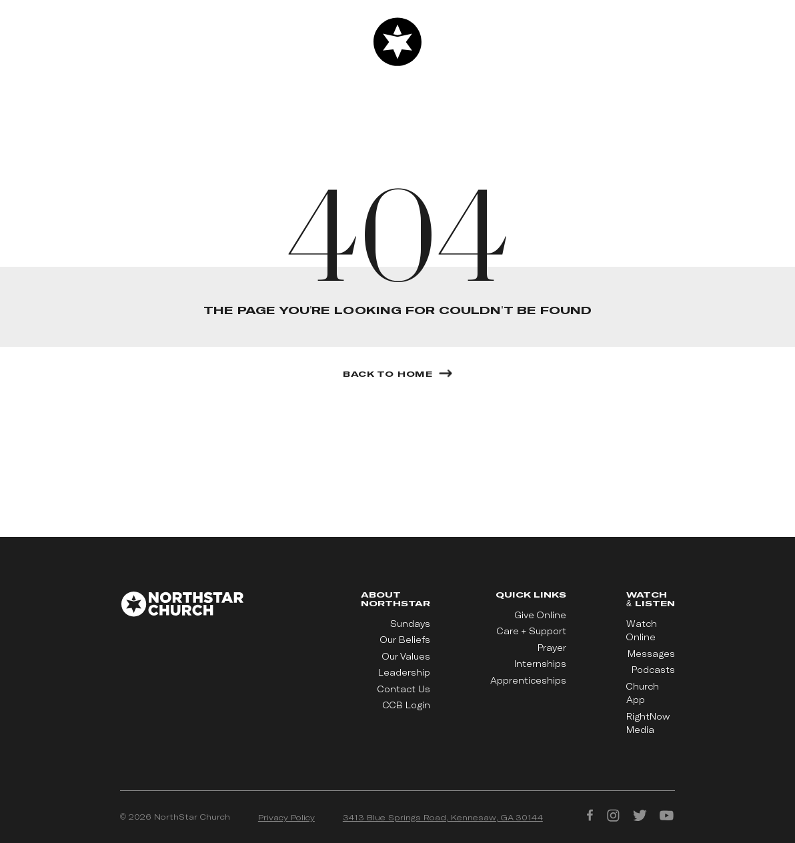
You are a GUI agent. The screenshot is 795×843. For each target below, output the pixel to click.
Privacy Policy (286, 817)
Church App (642, 693)
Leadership (404, 672)
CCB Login (406, 705)
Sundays (410, 623)
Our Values (406, 656)
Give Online (540, 615)
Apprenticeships (528, 680)
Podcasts (653, 669)
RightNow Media (648, 723)
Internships (540, 663)
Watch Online (641, 630)
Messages (651, 653)
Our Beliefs (405, 639)
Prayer (552, 647)
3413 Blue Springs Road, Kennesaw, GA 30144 (443, 817)
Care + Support (531, 631)
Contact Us (403, 689)
